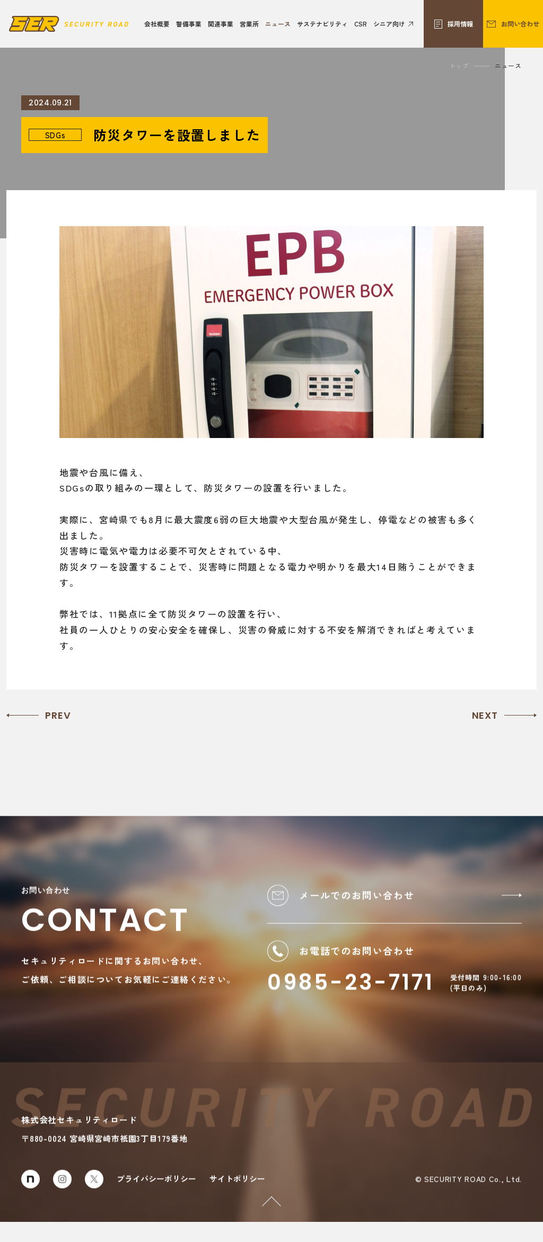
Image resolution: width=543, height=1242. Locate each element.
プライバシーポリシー (156, 1198)
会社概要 (157, 23)
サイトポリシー (237, 1198)
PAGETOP (264, 1210)
